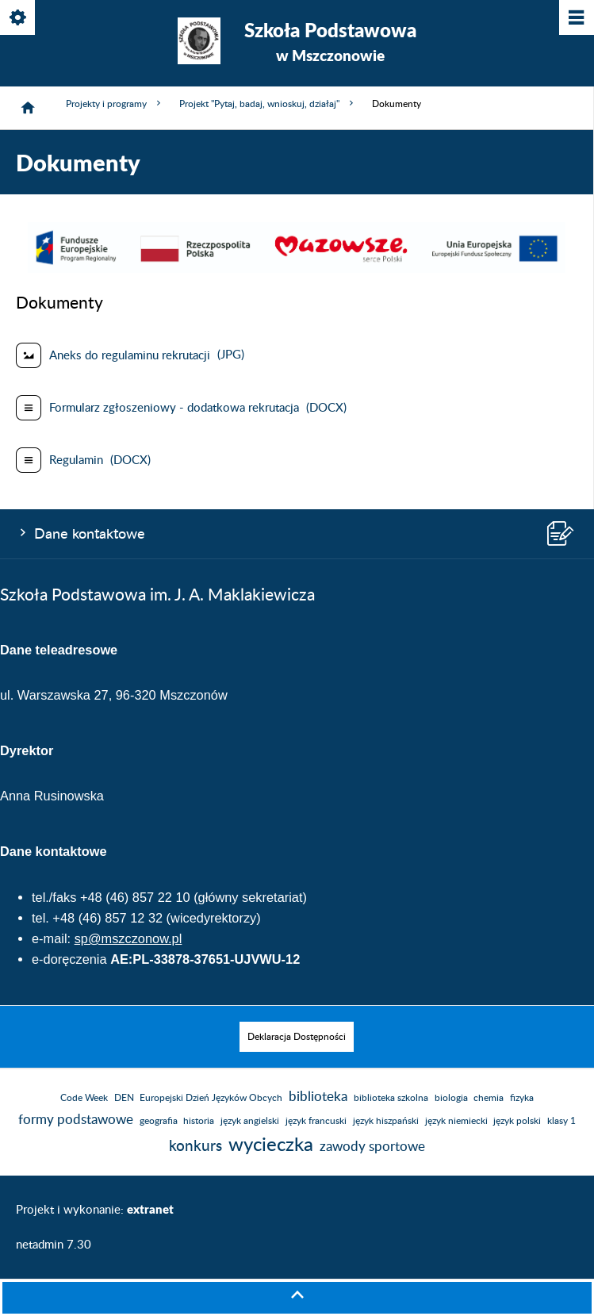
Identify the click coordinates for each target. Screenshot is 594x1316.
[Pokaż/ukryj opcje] (18, 18)
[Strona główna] (28, 107)
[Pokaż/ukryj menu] (575, 18)
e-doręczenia (69, 959)
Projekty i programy (114, 103)
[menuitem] (297, 1037)
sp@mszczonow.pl (128, 938)
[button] (296, 269)
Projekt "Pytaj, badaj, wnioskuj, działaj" (267, 103)
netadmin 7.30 (53, 1245)
